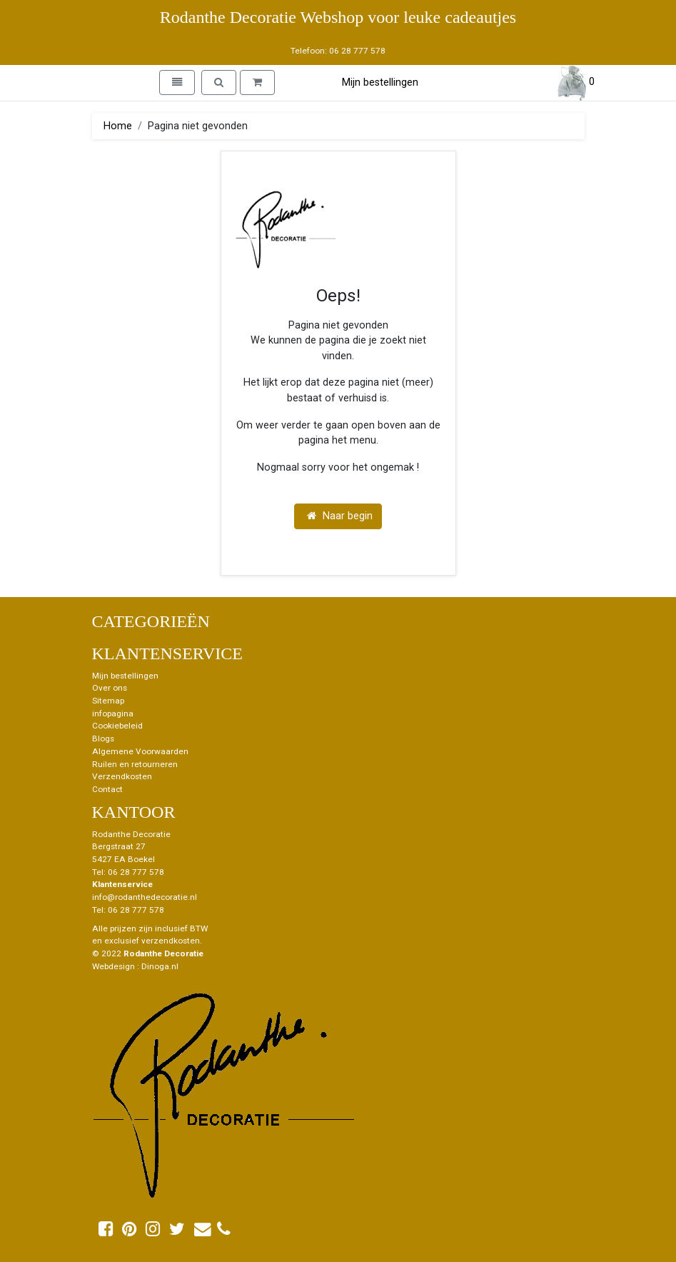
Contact (107, 789)
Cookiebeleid (117, 726)
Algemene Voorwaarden (140, 751)
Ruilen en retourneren (135, 764)
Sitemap (108, 701)
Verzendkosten (122, 776)
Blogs (103, 738)
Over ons (109, 688)
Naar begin (340, 516)
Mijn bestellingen (380, 82)
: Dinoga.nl (157, 966)
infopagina (112, 713)
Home (118, 126)
